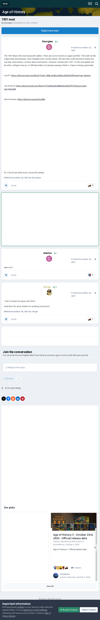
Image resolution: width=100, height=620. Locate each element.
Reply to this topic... (15, 367)
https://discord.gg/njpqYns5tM (31, 99)
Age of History (13, 12)
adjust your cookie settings (35, 610)
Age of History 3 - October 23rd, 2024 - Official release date (73, 536)
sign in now (60, 355)
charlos (47, 253)
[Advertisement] (39, 215)
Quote (13, 185)
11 (55, 287)
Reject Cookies (88, 610)
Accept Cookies (69, 610)
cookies (20, 607)
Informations (58, 544)
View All (50, 586)
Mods (35, 23)
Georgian (8, 23)
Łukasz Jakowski (61, 541)
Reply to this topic (50, 30)
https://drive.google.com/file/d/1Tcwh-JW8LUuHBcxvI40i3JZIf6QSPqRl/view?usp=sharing (51, 75)
